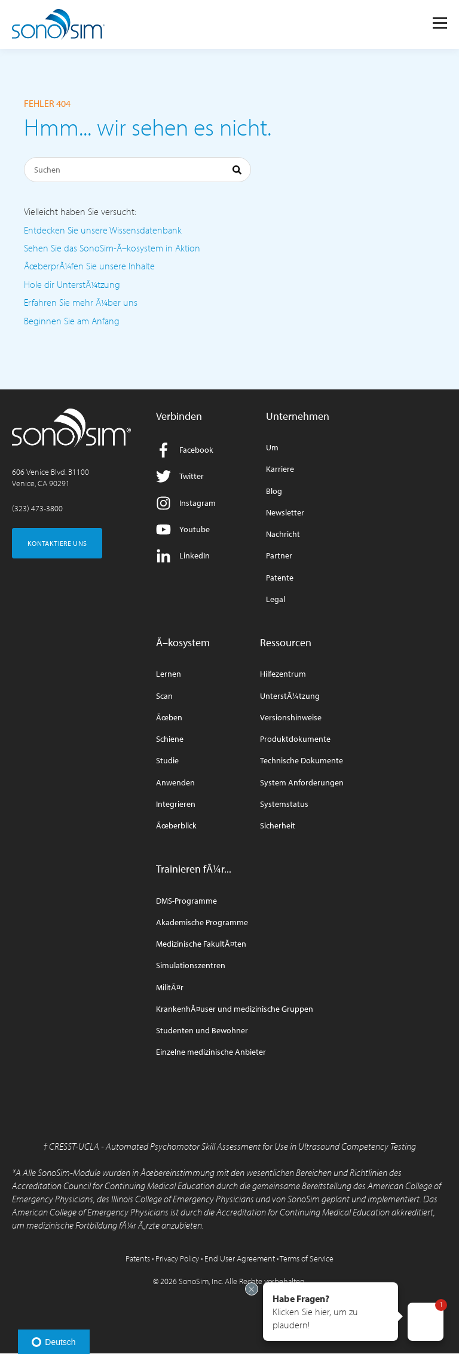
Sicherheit (277, 826)
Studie (167, 761)
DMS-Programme (186, 901)
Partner (279, 556)
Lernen (168, 674)
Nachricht (283, 534)
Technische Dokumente (301, 761)
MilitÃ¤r (169, 988)
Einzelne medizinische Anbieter (211, 1052)
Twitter (180, 476)
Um (272, 448)
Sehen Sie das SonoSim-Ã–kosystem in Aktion (112, 248)
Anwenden (175, 783)
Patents (138, 1258)
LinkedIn (183, 555)
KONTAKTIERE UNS (57, 543)
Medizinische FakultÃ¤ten (201, 944)
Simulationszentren (190, 965)
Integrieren (175, 804)
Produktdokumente (295, 739)
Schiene (169, 739)
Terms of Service (306, 1258)
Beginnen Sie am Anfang (72, 321)
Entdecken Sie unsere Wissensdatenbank (103, 230)
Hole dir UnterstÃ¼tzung (72, 284)
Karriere (280, 469)
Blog (274, 491)
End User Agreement (239, 1258)
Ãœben (169, 718)
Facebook (184, 450)
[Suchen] (137, 169)
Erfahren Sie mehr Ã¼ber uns (80, 302)
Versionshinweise (291, 718)
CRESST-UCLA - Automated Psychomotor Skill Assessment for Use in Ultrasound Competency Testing (232, 1146)
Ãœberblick (176, 826)
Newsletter (285, 513)
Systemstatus (284, 804)
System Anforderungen (302, 783)
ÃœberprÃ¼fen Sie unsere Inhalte (89, 266)
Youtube (183, 529)
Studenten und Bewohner (202, 1031)
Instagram (186, 503)
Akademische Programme (202, 922)
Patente (279, 578)
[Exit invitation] (251, 1288)
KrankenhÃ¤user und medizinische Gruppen (234, 1009)
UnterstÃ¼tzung (290, 696)
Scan (164, 696)
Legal (275, 599)
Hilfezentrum (283, 674)
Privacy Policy (177, 1258)
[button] (330, 1311)
